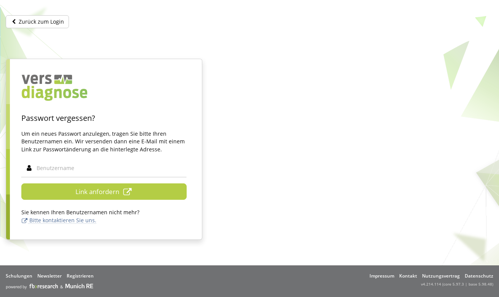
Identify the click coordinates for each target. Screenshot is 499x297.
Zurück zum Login (37, 21)
